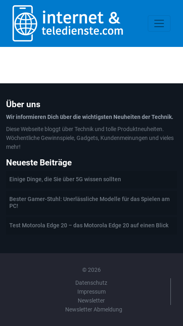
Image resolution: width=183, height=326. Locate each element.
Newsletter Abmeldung (93, 309)
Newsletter (91, 300)
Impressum (91, 291)
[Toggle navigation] (159, 23)
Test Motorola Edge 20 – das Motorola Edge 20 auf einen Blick (88, 225)
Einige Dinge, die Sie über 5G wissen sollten (65, 179)
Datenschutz (91, 282)
